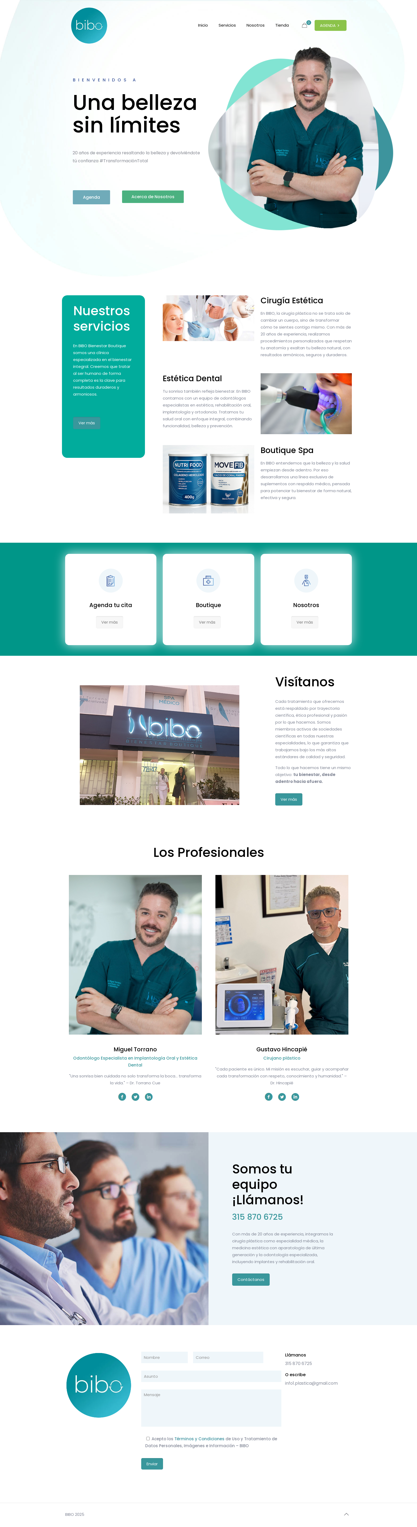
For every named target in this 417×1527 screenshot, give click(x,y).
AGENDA (330, 25)
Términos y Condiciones (199, 1439)
